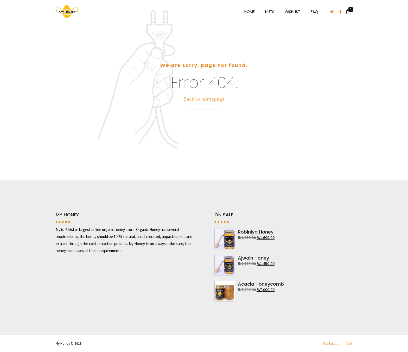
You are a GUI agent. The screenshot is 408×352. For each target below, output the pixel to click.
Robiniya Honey (255, 232)
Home (249, 11)
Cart (349, 343)
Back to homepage (204, 99)
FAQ (314, 11)
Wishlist (292, 11)
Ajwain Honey (253, 258)
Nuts (269, 11)
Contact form (332, 343)
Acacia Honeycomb (261, 284)
